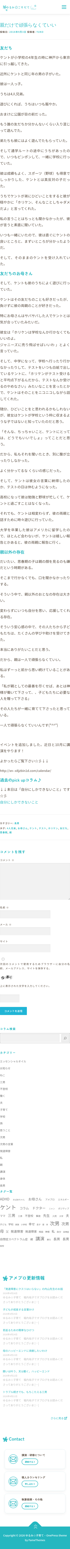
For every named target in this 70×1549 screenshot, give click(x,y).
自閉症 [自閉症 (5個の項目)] (66, 1231)
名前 (4, 907)
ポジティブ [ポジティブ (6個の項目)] (63, 1208)
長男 (16, 823)
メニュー (64, 7)
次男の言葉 (6, 1144)
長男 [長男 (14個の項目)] (66, 1239)
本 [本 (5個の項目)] (47, 1224)
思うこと (5, 1130)
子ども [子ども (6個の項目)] (3, 1224)
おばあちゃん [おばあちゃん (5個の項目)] (19, 1199)
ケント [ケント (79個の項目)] (8, 1207)
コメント (7, 860)
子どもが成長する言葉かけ (18, 1309)
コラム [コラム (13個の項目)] (24, 1208)
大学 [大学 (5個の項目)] (61, 1216)
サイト (4, 941)
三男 (2, 1082)
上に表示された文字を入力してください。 (25, 986)
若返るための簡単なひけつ (18, 1330)
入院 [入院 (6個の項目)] (54, 1215)
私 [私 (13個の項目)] (53, 1231)
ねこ (2, 1075)
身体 (2, 1178)
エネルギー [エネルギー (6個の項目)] (63, 1199)
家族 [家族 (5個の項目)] (17, 1224)
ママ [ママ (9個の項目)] (2, 1216)
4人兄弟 (11, 828)
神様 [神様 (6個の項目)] (47, 1231)
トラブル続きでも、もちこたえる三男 (25, 1392)
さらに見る (59, 1418)
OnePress (52, 1535)
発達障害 (5, 1151)
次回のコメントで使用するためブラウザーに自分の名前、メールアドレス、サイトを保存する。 (35, 966)
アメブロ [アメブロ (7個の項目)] (50, 1199)
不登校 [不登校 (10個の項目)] (29, 1216)
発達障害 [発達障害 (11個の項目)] (31, 1231)
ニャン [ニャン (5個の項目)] (52, 1208)
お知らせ (5, 1068)
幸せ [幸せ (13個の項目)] (32, 1224)
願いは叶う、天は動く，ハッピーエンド (26, 1371)
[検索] (65, 1038)
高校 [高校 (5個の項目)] (2, 1245)
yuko (39, 31)
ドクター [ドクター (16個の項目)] (39, 1207)
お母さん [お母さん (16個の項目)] (35, 1198)
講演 (2, 1171)
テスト (42, 828)
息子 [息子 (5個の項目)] (39, 1224)
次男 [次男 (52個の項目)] (55, 1223)
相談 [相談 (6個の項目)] (41, 1231)
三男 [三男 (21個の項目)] (11, 1215)
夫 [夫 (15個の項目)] (67, 1215)
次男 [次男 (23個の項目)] (65, 1223)
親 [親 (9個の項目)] (31, 1239)
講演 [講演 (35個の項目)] (39, 1238)
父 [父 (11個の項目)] (7, 1231)
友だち (64, 828)
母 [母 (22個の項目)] (2, 1231)
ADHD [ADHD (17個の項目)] (5, 1198)
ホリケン (53, 828)
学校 (2, 1116)
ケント (33, 828)
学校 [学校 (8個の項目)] (10, 1224)
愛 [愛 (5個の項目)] (43, 1224)
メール (6, 924)
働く (2, 1096)
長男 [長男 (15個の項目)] (56, 1239)
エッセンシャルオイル (13, 1061)
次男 (2, 1137)
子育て (4, 1109)
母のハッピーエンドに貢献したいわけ (25, 1351)
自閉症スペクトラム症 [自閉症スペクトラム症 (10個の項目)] (14, 1239)
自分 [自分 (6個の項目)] (59, 1231)
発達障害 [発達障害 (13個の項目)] (17, 1231)
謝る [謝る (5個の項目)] (49, 1239)
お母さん (23, 828)
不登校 (4, 1089)
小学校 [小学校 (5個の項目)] (24, 1224)
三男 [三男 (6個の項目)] (20, 1215)
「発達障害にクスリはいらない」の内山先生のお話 (33, 1289)
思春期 (4, 832)
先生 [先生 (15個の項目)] (46, 1215)
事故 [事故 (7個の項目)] (38, 1216)
